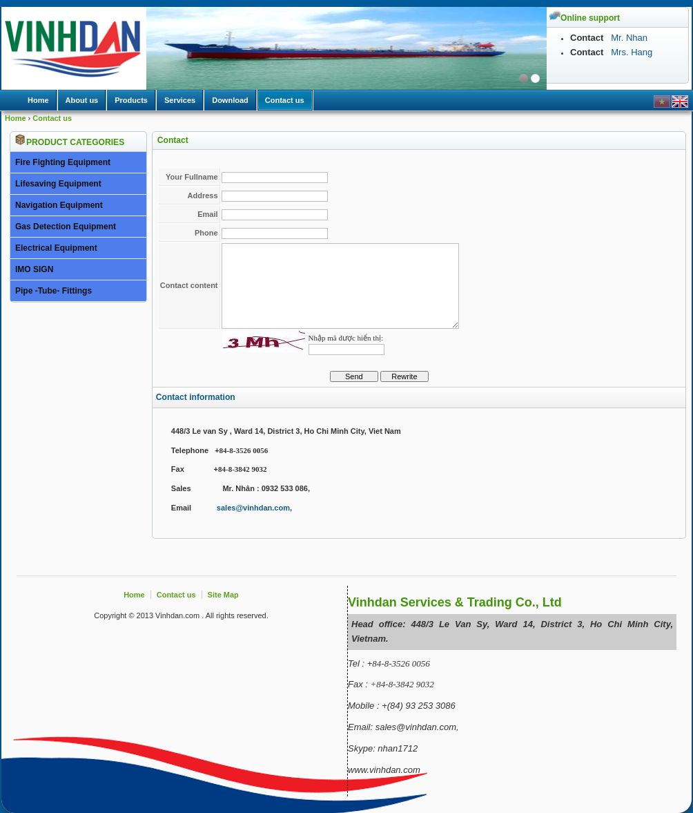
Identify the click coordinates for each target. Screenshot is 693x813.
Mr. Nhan (628, 37)
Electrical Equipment (56, 248)
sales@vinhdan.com (253, 508)
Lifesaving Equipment (58, 184)
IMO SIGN (34, 269)
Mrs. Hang (631, 52)
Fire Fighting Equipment (62, 162)
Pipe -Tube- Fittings (53, 291)
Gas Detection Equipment (65, 226)
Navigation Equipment (59, 205)
